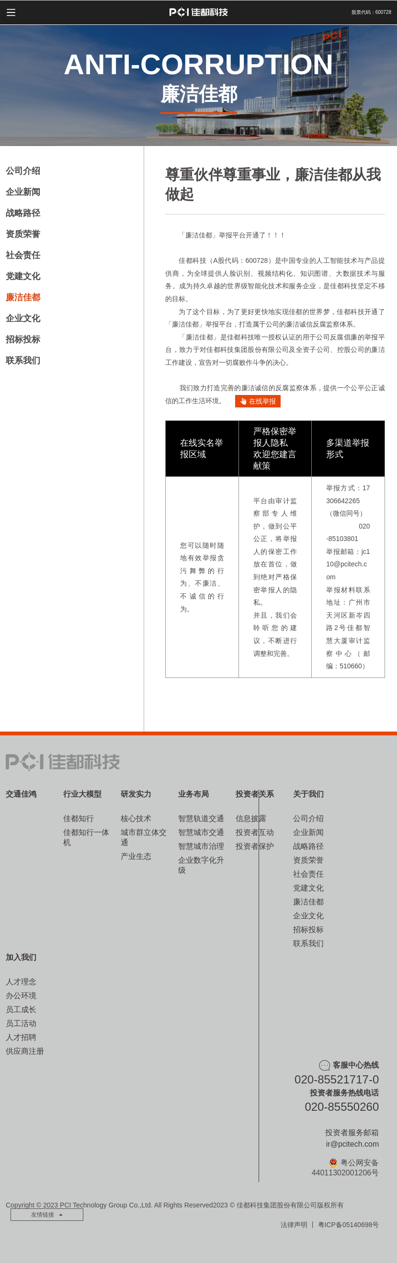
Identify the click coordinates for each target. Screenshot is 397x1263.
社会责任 (23, 255)
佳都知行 (78, 818)
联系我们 (23, 360)
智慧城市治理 (201, 846)
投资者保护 (255, 846)
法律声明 (294, 1225)
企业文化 (23, 318)
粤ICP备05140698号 (348, 1225)
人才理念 (21, 982)
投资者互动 (255, 832)
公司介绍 (23, 171)
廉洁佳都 (23, 297)
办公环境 (21, 996)
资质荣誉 (23, 234)
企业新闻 (23, 192)
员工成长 (21, 1009)
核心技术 (136, 818)
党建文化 (23, 276)
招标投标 (23, 339)
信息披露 (251, 818)
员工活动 (21, 1023)
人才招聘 (21, 1037)
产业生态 (136, 856)
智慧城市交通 (201, 832)
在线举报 (258, 401)
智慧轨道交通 (201, 818)
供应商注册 (25, 1051)
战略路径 (23, 213)
